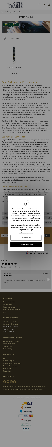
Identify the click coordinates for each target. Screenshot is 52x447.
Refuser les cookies (26, 233)
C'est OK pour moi (26, 244)
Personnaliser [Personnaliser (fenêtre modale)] (26, 238)
